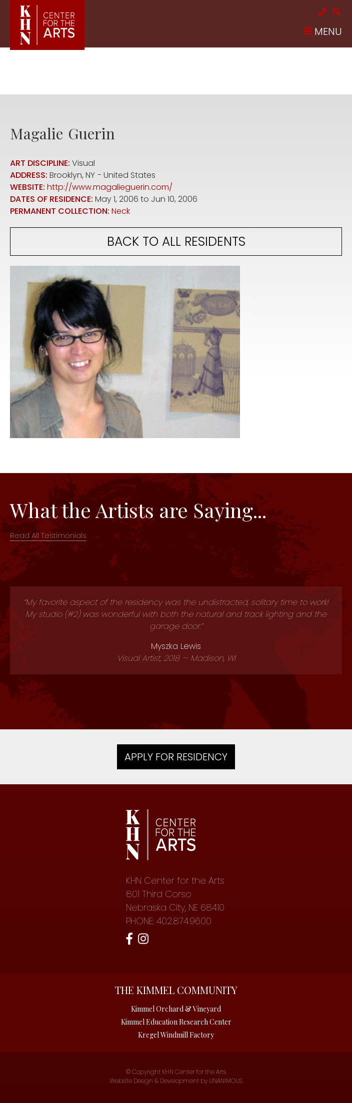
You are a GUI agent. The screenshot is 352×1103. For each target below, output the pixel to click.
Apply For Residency (176, 757)
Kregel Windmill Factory (176, 1035)
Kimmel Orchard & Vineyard (176, 1009)
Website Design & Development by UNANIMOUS (176, 1081)
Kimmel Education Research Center (176, 1022)
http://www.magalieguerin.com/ (109, 187)
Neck (121, 211)
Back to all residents (176, 241)
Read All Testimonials (48, 535)
